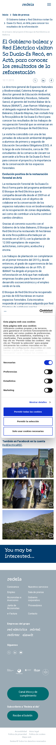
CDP (37, 672)
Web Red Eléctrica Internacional (13, 635)
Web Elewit (28, 635)
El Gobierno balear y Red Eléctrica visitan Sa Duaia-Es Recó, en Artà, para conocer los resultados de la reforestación (29, 23)
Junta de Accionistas (13, 607)
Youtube (21, 652)
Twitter (9, 652)
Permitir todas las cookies (28, 411)
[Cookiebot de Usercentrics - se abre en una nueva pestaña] (40, 311)
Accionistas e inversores (14, 599)
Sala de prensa (21, 14)
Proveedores (35, 605)
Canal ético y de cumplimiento (28, 693)
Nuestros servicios (38, 586)
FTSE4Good (19, 672)
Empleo (11, 592)
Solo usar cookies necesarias (28, 431)
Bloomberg (45, 673)
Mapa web (26, 737)
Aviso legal (34, 731)
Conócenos (13, 586)
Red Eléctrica (17, 629)
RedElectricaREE (12, 445)
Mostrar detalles (38, 402)
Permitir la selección (28, 421)
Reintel (35, 629)
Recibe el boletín (22, 715)
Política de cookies (37, 734)
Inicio (5, 14)
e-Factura (12, 613)
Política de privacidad (17, 734)
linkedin (15, 652)
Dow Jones (10, 672)
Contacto (32, 613)
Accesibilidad (21, 731)
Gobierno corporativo (34, 599)
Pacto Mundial (28, 672)
